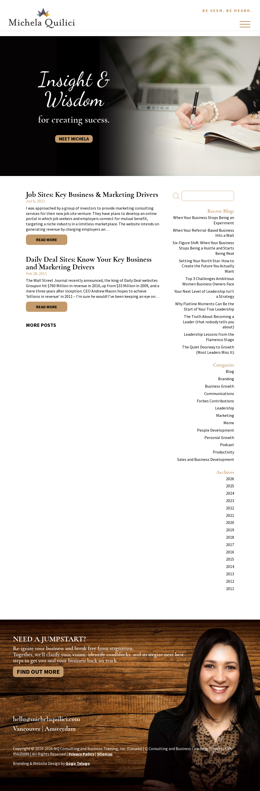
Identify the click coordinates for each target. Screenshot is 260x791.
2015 (230, 559)
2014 (230, 566)
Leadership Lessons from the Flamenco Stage (209, 337)
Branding (226, 378)
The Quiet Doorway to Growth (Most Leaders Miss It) (208, 349)
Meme (228, 422)
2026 (230, 478)
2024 (230, 493)
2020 (230, 522)
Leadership (224, 408)
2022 (230, 507)
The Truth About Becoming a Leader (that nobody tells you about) (208, 322)
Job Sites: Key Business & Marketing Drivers (92, 194)
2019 (230, 529)
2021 (230, 515)
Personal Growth (219, 437)
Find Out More (38, 672)
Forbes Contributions (215, 400)
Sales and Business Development (205, 459)
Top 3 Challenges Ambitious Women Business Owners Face (208, 281)
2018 (230, 537)
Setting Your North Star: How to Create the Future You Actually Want (206, 266)
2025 (230, 485)
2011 (230, 588)
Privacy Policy (81, 753)
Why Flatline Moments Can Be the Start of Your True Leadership (204, 306)
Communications (219, 393)
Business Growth (219, 386)
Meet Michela (74, 139)
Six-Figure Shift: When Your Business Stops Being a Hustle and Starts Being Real (203, 248)
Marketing (225, 415)
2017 (230, 544)
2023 (230, 500)
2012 (230, 581)
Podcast (227, 444)
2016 (230, 551)
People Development (215, 430)
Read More (46, 239)
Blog (230, 371)
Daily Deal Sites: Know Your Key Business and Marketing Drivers (89, 263)
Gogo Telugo (78, 763)
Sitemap (104, 753)
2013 (230, 573)
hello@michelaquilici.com (46, 719)
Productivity (223, 452)
